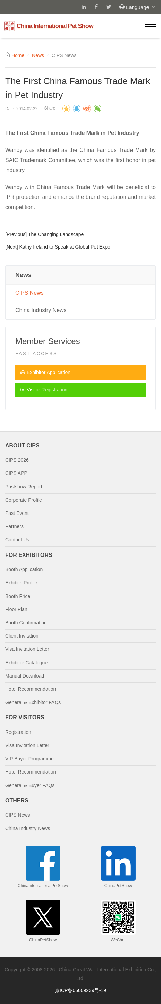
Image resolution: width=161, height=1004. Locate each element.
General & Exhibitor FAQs (33, 702)
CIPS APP (16, 473)
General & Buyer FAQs (29, 785)
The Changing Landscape (56, 234)
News (38, 55)
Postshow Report (23, 486)
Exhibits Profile (21, 582)
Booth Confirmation (26, 622)
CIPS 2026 (17, 460)
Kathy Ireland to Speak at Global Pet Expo (64, 247)
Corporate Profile (23, 500)
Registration (18, 732)
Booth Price (17, 596)
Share (49, 108)
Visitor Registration (43, 389)
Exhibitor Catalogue (26, 662)
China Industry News (41, 310)
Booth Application (24, 569)
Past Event (17, 513)
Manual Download (24, 676)
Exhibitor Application (45, 372)
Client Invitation (22, 636)
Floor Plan (16, 609)
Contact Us (17, 539)
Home (17, 55)
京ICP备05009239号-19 (80, 990)
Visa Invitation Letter (27, 649)
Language (141, 7)
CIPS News (29, 293)
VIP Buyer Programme (29, 758)
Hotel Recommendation (30, 689)
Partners (14, 526)
